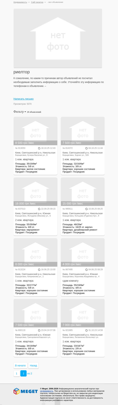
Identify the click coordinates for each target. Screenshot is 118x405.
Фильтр (27, 111)
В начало (20, 365)
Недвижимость (20, 2)
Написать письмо (24, 98)
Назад (33, 365)
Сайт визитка (37, 2)
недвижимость (46, 391)
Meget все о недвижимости (26, 391)
